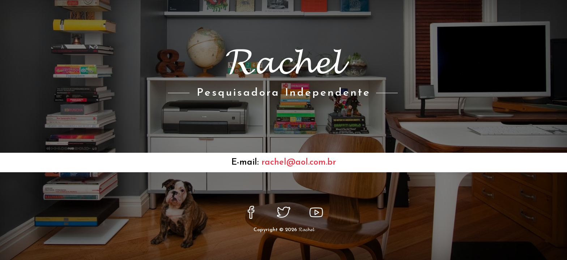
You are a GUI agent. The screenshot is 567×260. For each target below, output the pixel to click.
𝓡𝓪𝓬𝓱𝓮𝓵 (306, 230)
